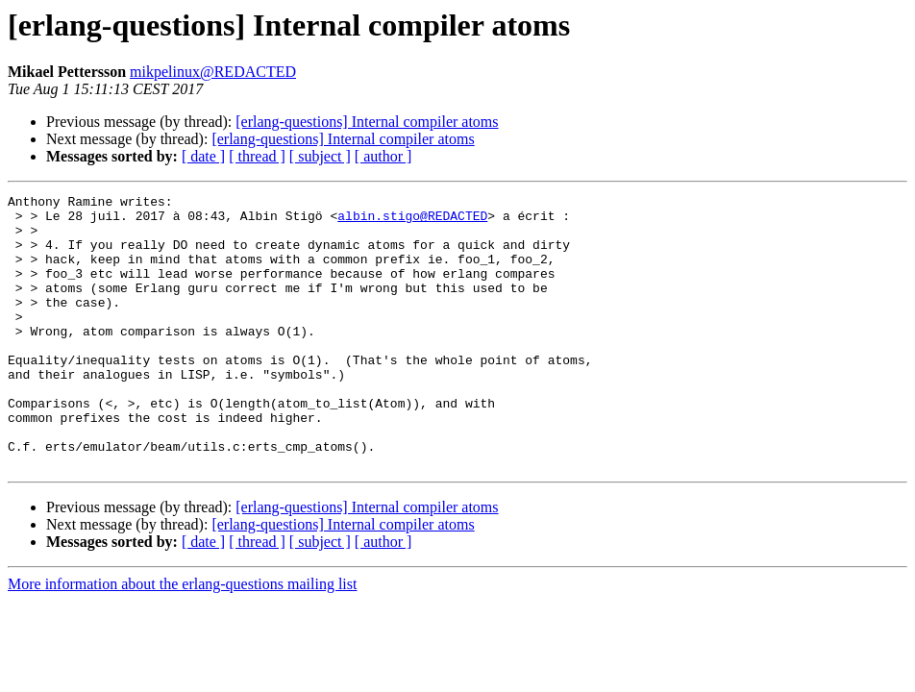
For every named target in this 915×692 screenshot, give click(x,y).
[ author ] (383, 156)
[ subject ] (320, 156)
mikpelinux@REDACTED (213, 71)
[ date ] (203, 156)
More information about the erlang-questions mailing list (182, 638)
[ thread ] (257, 156)
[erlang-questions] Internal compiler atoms (366, 121)
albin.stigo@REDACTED (412, 221)
